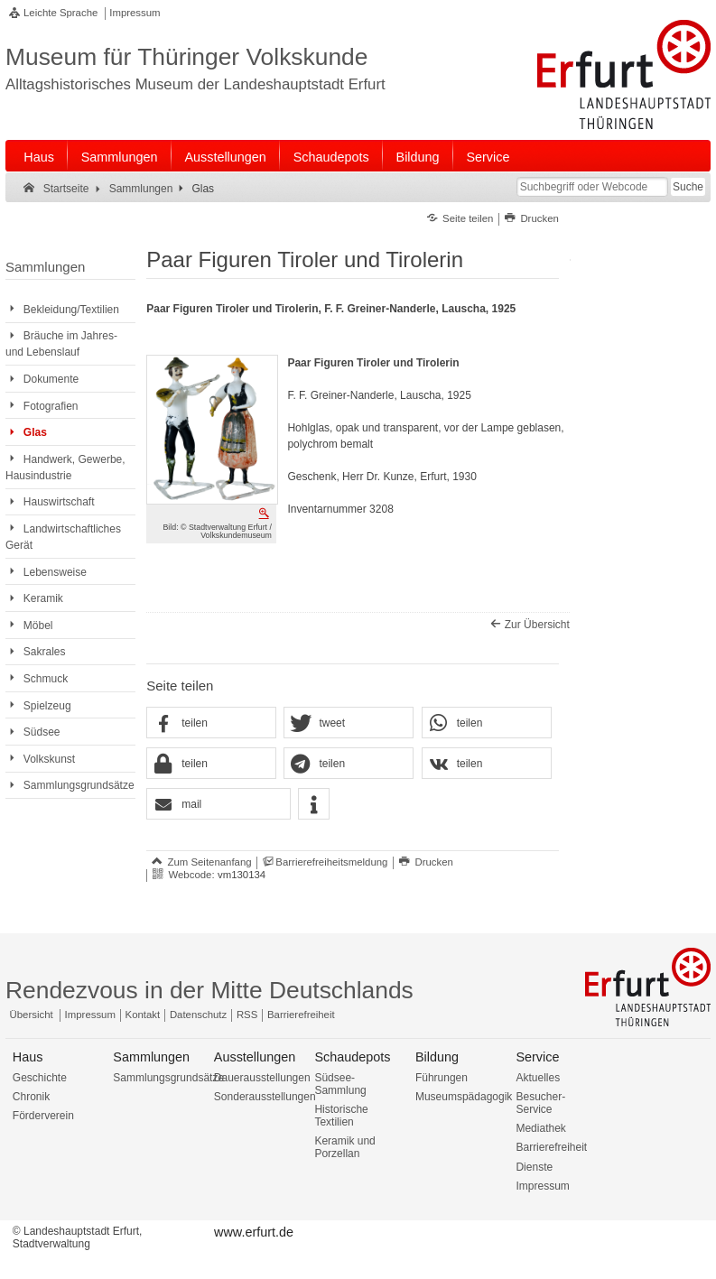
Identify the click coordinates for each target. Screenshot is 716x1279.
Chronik (31, 1096)
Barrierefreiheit (551, 1147)
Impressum (134, 12)
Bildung (418, 157)
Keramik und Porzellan (344, 1147)
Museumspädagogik (463, 1096)
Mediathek (540, 1128)
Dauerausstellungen (262, 1077)
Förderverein (43, 1115)
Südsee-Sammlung (340, 1084)
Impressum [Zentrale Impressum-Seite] (90, 1014)
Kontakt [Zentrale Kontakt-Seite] (143, 1014)
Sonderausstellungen (265, 1096)
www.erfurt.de (253, 1232)
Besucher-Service (540, 1103)
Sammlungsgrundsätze (168, 1077)
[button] (211, 723)
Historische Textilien (340, 1115)
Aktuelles (538, 1077)
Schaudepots (331, 157)
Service (487, 157)
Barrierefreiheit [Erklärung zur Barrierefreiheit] (301, 1014)
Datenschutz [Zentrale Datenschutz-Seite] (198, 1014)
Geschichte (40, 1077)
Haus (38, 157)
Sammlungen (119, 157)
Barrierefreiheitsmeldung (331, 862)
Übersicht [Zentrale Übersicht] (31, 1014)
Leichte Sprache (60, 12)
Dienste (534, 1167)
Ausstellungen (224, 157)
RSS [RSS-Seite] (247, 1014)
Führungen (441, 1077)
